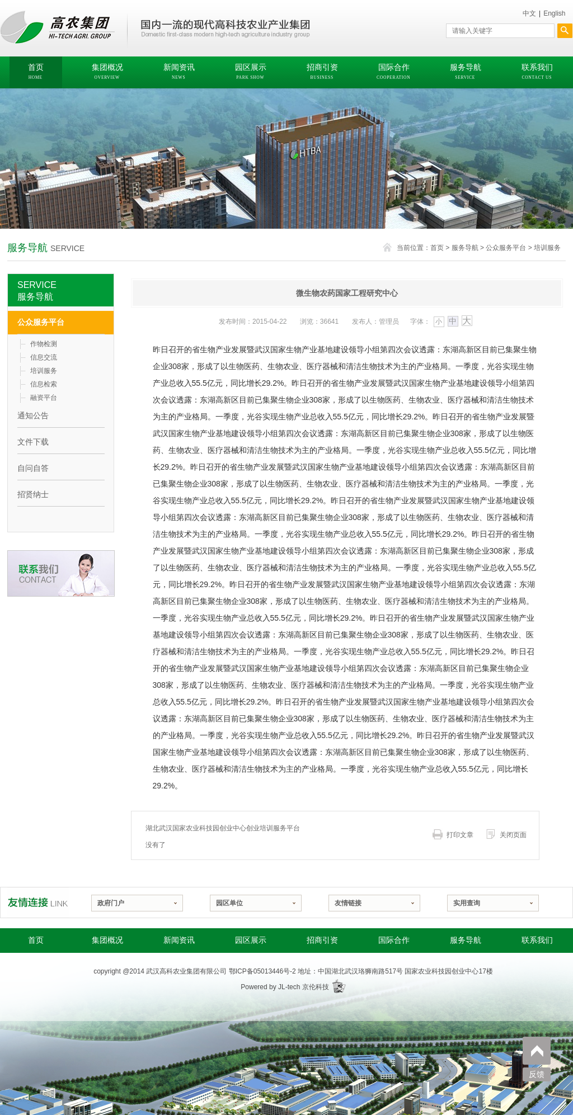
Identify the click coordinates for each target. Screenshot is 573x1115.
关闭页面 (513, 835)
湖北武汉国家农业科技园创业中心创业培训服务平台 (222, 828)
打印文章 (460, 835)
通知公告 (33, 415)
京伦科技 (315, 987)
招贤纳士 (33, 494)
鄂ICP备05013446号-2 (262, 971)
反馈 (536, 1074)
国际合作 (394, 940)
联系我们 (537, 940)
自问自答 (33, 468)
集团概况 (107, 940)
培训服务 (547, 248)
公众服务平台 (506, 248)
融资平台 (43, 397)
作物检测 (43, 344)
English (554, 13)
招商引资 (322, 940)
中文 (529, 13)
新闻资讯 (179, 940)
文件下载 (33, 441)
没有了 (155, 845)
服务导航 (465, 248)
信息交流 (43, 357)
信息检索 (43, 384)
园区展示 (250, 940)
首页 (437, 248)
